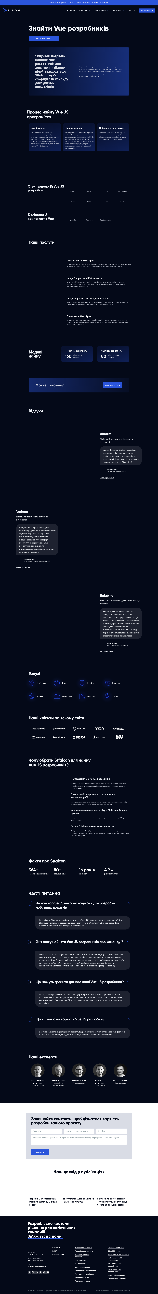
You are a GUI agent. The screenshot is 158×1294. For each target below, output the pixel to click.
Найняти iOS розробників (118, 1254)
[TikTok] (44, 1272)
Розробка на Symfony (117, 1279)
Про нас (58, 1254)
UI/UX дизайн (80, 1260)
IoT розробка (80, 1264)
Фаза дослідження (82, 1267)
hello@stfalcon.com (35, 1260)
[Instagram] (33, 1272)
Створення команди (116, 1247)
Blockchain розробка (116, 1275)
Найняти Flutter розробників (114, 1270)
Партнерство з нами (83, 1281)
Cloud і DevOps (114, 1251)
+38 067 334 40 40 (35, 1255)
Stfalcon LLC (41, 1291)
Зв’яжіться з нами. (45, 1236)
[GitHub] (40, 1272)
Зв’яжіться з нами (44, 38)
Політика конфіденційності (121, 1291)
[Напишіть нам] (147, 10)
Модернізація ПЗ (82, 1278)
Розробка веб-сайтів (83, 1247)
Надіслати (40, 1152)
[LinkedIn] (37, 1272)
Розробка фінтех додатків (85, 1271)
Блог (54, 1251)
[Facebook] (29, 1272)
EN (134, 10)
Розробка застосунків (84, 1251)
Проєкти (71, 10)
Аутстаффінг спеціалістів (85, 1274)
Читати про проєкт (107, 478)
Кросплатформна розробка (82, 1255)
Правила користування (102, 1291)
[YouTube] (48, 1272)
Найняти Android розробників (115, 1259)
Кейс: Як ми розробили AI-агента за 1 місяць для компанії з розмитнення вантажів (79, 3)
